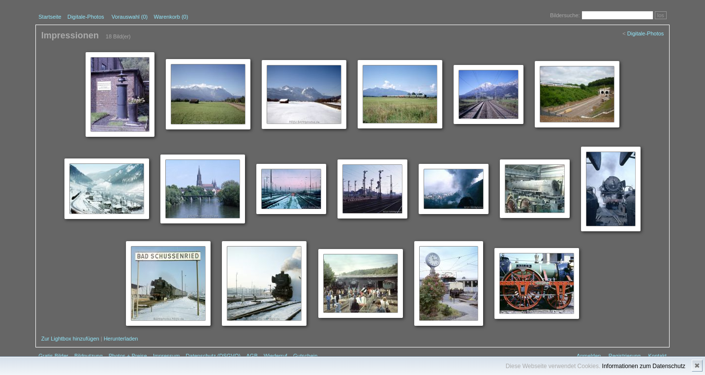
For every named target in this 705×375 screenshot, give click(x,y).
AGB (251, 356)
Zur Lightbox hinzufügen (70, 339)
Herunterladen (121, 339)
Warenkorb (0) (170, 17)
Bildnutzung (88, 356)
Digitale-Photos (85, 17)
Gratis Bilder (53, 356)
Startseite (49, 17)
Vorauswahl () (130, 17)
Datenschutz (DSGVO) (213, 356)
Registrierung (625, 356)
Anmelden (589, 356)
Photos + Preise (128, 356)
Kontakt (657, 356)
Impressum (166, 356)
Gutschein (305, 356)
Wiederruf (275, 356)
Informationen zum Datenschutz (643, 366)
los (660, 15)
